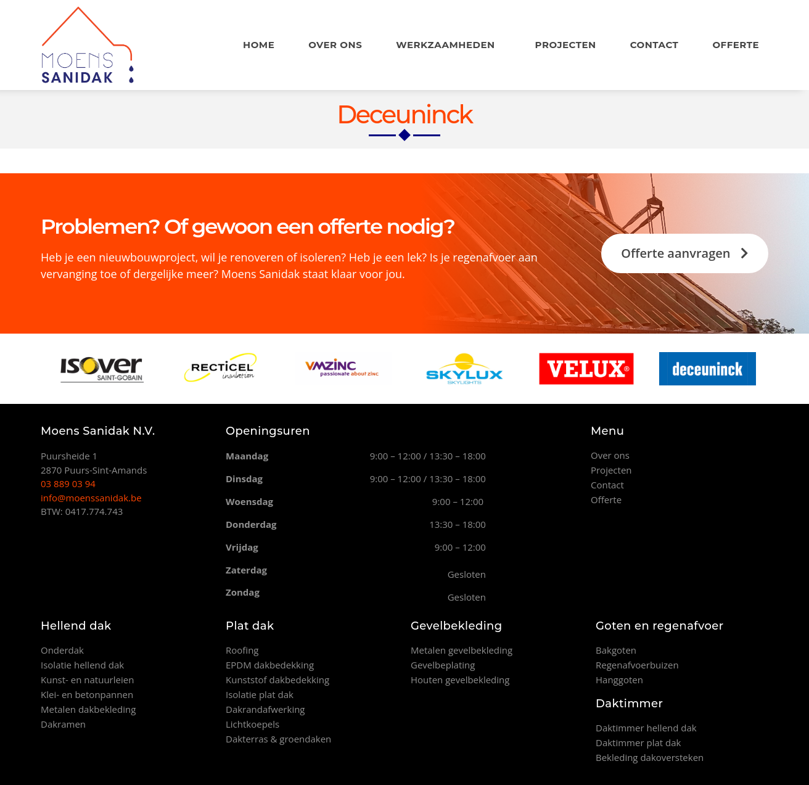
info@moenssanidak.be (91, 497)
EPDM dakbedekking (270, 665)
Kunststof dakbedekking (277, 679)
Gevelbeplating (443, 665)
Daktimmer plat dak (638, 742)
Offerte (735, 45)
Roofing (242, 650)
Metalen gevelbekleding (461, 650)
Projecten (565, 45)
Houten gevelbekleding (460, 679)
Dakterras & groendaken (278, 739)
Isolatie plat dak (260, 694)
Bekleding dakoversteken (650, 757)
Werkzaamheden (448, 45)
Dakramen (63, 724)
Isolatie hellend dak (82, 665)
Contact (654, 45)
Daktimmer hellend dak (646, 727)
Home (258, 45)
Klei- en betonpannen (87, 694)
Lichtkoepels (252, 724)
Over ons (335, 45)
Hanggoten (619, 679)
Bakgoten (616, 650)
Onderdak (62, 650)
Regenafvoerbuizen (637, 665)
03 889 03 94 (68, 483)
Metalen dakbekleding (88, 709)
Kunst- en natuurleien (87, 679)
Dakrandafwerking (265, 709)
